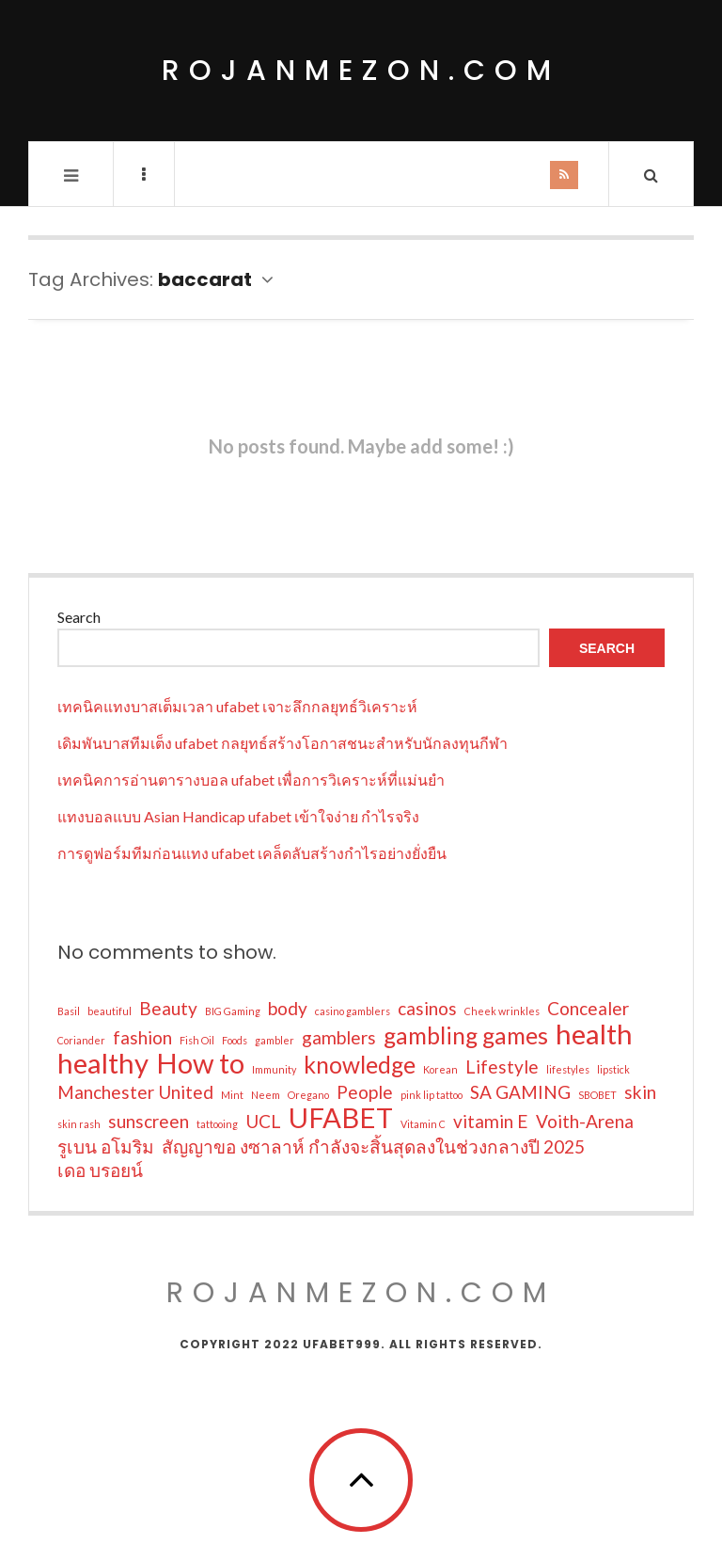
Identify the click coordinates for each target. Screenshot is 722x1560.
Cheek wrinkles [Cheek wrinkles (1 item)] (502, 1011)
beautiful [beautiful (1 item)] (109, 1011)
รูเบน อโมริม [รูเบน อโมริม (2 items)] (105, 1146)
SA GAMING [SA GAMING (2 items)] (520, 1092)
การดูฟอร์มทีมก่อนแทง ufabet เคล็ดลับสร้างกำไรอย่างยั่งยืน (252, 853)
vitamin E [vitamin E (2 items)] (490, 1121)
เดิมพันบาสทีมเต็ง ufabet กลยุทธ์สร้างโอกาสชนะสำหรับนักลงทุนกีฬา (282, 743)
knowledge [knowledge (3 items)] (360, 1065)
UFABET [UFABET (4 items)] (341, 1117)
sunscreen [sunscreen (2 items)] (148, 1121)
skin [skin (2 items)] (640, 1092)
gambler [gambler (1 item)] (274, 1040)
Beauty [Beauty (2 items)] (168, 1008)
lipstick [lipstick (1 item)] (613, 1069)
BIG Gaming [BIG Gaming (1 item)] (232, 1011)
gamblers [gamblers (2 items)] (339, 1037)
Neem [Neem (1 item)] (265, 1095)
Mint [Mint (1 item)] (232, 1095)
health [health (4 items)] (594, 1034)
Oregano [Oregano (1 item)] (308, 1095)
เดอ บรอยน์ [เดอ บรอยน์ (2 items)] (100, 1170)
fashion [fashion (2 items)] (142, 1037)
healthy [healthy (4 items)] (103, 1063)
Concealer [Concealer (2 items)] (588, 1008)
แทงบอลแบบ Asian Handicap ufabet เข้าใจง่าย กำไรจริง (238, 816)
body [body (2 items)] (287, 1008)
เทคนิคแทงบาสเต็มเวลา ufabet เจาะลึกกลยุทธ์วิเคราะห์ (237, 706)
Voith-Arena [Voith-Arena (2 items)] (585, 1121)
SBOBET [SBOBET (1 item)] (597, 1095)
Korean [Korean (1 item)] (440, 1069)
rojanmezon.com (361, 70)
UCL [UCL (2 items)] (263, 1121)
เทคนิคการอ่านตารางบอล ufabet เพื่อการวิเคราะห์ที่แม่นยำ (251, 779)
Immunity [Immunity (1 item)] (274, 1069)
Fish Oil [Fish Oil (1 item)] (197, 1040)
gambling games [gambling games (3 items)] (466, 1036)
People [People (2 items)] (365, 1092)
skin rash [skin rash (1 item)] (79, 1124)
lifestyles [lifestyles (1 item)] (567, 1069)
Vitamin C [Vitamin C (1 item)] (423, 1124)
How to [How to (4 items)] (200, 1063)
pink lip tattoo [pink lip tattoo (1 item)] (431, 1095)
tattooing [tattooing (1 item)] (217, 1124)
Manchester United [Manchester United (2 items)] (135, 1092)
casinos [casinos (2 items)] (427, 1008)
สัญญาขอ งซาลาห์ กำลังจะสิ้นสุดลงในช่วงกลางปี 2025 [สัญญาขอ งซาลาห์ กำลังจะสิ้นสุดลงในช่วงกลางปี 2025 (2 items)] (373, 1146)
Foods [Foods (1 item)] (234, 1040)
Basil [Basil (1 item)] (68, 1011)
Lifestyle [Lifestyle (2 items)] (502, 1066)
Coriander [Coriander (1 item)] (81, 1040)
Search (79, 617)
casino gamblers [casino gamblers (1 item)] (352, 1011)
